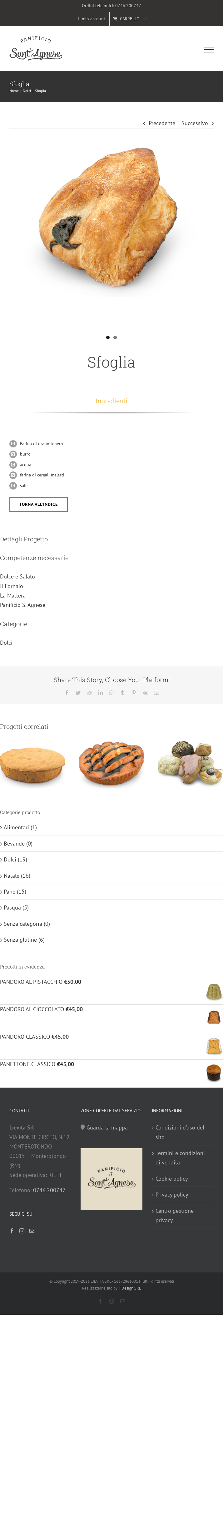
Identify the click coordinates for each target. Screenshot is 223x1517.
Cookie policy (172, 1178)
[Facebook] (11, 1230)
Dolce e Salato (17, 576)
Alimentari (16, 827)
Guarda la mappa (107, 1127)
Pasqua (12, 907)
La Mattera (13, 595)
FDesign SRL (130, 1288)
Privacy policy (172, 1194)
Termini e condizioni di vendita (180, 1157)
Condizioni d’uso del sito (180, 1132)
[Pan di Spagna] (32, 764)
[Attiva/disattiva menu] (209, 49)
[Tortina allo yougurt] (111, 764)
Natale (11, 875)
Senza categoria (23, 923)
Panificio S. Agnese (22, 604)
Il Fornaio (11, 586)
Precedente (162, 123)
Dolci (6, 642)
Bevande (14, 843)
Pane (9, 891)
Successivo (194, 123)
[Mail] (31, 1230)
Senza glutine (20, 939)
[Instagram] (21, 1230)
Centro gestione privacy (175, 1215)
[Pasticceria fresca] (190, 764)
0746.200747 (128, 5)
